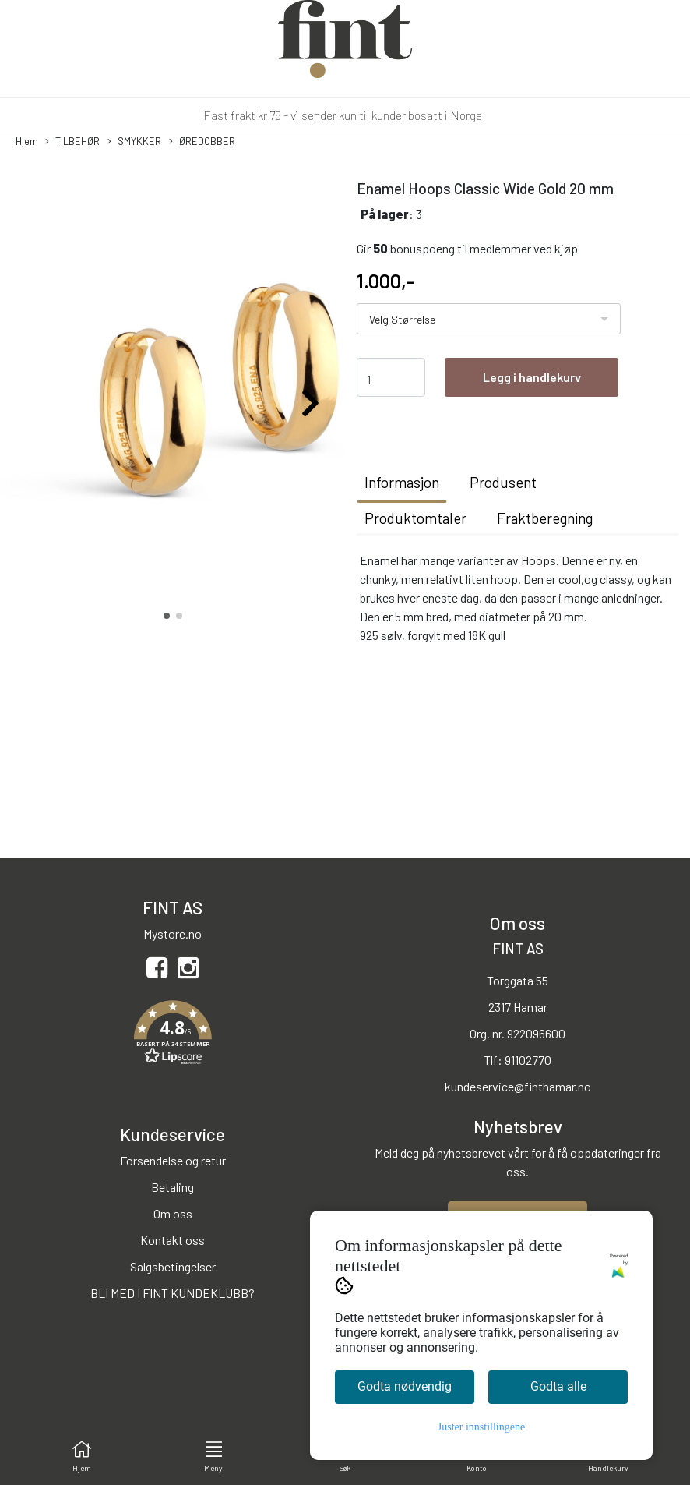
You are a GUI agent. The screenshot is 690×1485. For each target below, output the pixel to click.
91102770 (528, 1059)
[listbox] (489, 318)
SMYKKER (134, 142)
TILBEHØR (72, 142)
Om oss (172, 1213)
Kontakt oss (172, 1239)
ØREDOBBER (202, 142)
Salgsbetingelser (173, 1266)
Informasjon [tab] (401, 482)
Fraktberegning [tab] (545, 518)
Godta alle (558, 1386)
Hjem (27, 141)
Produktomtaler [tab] (415, 518)
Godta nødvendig (404, 1386)
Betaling (172, 1186)
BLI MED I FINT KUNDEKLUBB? (172, 1292)
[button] (167, 616)
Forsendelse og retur (173, 1160)
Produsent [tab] (503, 482)
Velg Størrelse (402, 319)
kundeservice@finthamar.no (518, 1086)
